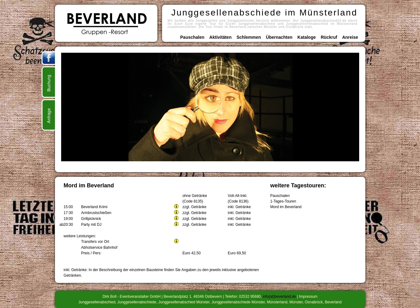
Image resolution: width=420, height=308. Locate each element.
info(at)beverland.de (279, 296)
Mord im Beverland (286, 207)
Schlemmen (249, 37)
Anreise (350, 37)
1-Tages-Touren (283, 201)
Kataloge (306, 37)
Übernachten (279, 37)
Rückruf (329, 37)
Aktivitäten (220, 37)
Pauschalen (192, 37)
